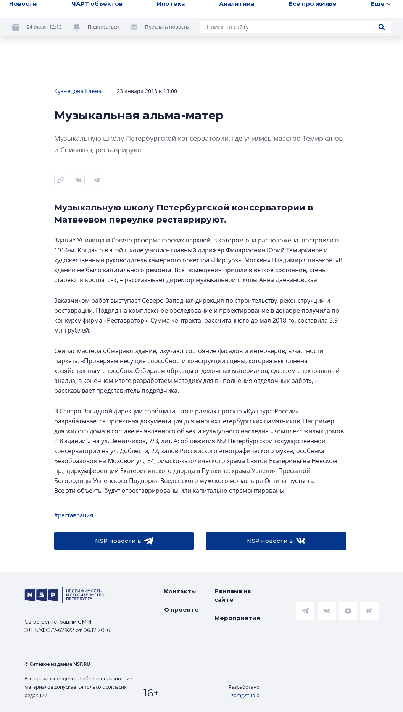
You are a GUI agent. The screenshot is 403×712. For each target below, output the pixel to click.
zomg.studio (245, 695)
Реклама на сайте (232, 595)
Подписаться (103, 26)
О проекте (181, 609)
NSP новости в (124, 541)
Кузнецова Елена (78, 91)
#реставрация (73, 515)
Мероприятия (237, 618)
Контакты (180, 591)
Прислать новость (167, 26)
